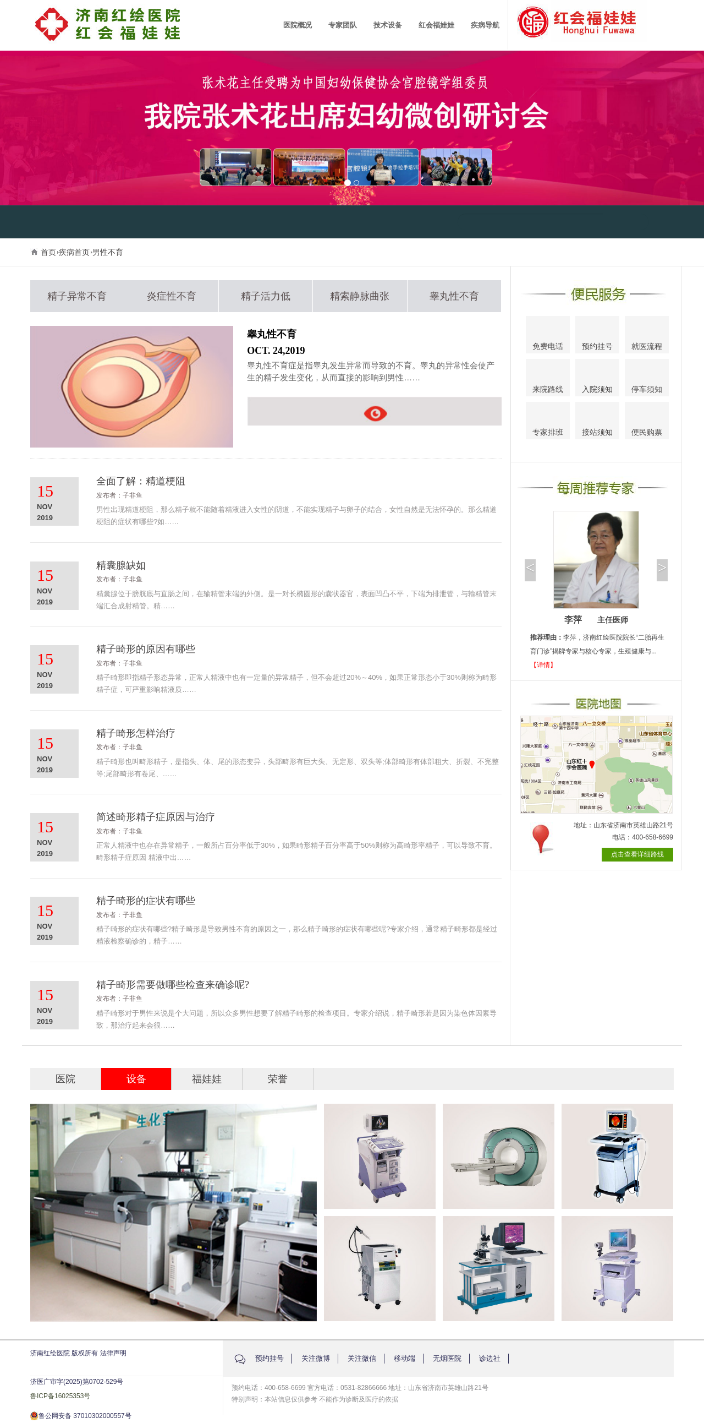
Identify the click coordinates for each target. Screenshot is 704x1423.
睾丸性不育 (454, 296)
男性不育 (107, 252)
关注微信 (362, 1358)
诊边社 (490, 1358)
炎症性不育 (171, 296)
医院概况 (297, 25)
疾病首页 (74, 252)
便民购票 (646, 422)
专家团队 (342, 25)
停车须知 (647, 379)
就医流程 (646, 336)
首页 (48, 252)
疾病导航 (485, 25)
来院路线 (547, 379)
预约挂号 (597, 336)
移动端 (404, 1358)
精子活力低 (265, 296)
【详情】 (543, 665)
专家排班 (547, 422)
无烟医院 (447, 1358)
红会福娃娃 (436, 25)
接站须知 (597, 422)
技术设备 (387, 25)
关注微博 (315, 1358)
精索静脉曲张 (359, 296)
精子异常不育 (77, 296)
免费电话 (547, 336)
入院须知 (597, 378)
